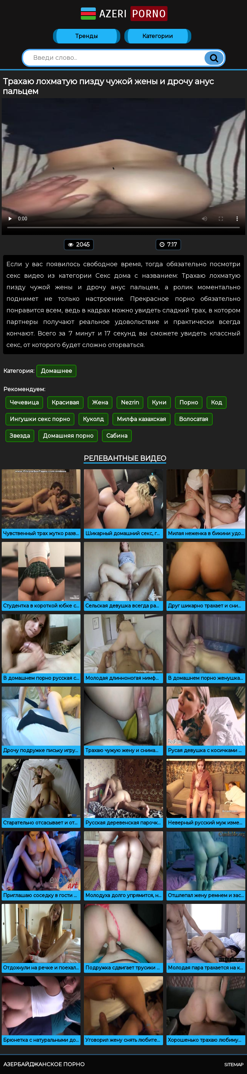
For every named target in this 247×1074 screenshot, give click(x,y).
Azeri (123, 13)
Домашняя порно (68, 436)
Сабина (116, 436)
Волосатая (193, 419)
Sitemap (234, 1064)
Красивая (65, 402)
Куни (159, 402)
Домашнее (56, 371)
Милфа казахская (141, 419)
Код (216, 402)
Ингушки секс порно (40, 419)
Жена (100, 402)
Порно (188, 402)
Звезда (20, 436)
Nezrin (130, 402)
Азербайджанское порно (44, 1064)
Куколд (93, 419)
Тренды (86, 36)
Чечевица (24, 402)
